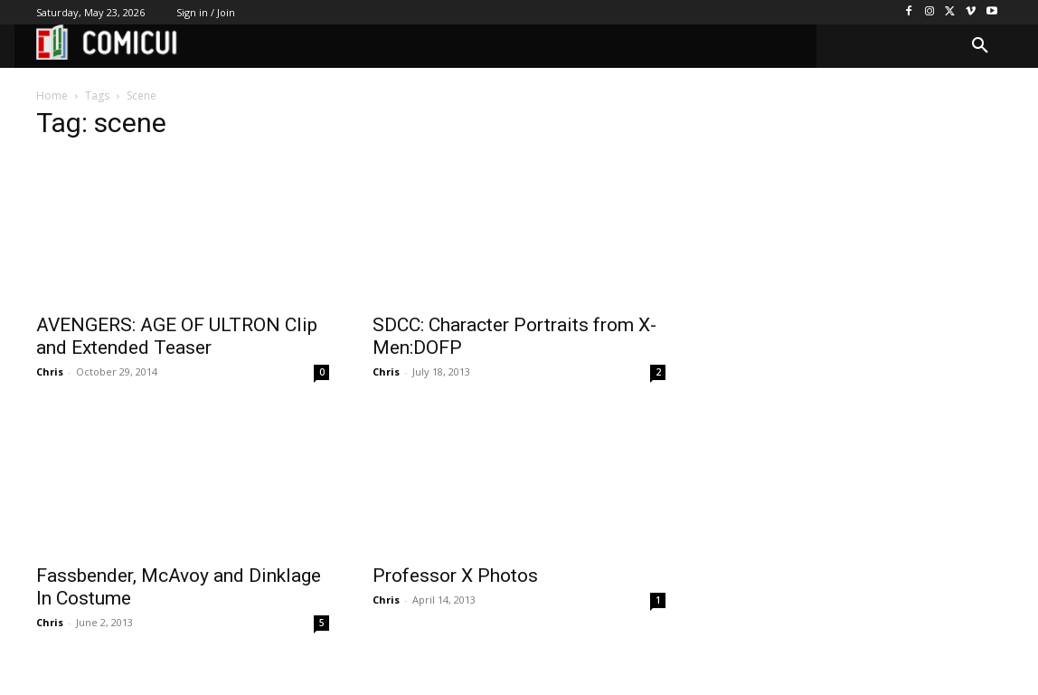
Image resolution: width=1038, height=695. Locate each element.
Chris (49, 371)
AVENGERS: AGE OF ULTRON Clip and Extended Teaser (176, 336)
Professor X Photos (455, 575)
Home (52, 95)
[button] (980, 46)
